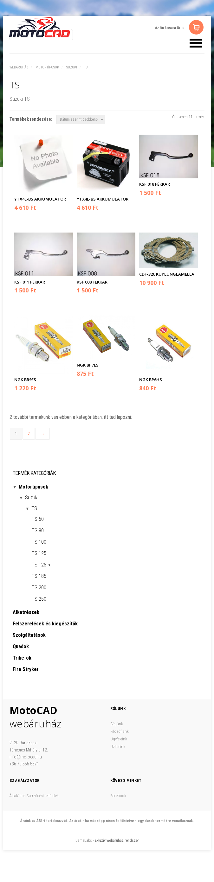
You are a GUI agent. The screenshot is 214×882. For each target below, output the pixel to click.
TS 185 (39, 576)
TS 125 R (41, 565)
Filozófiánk (119, 731)
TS (86, 67)
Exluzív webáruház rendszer (117, 840)
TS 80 (38, 530)
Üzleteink (117, 746)
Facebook (118, 795)
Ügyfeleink (118, 739)
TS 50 (38, 519)
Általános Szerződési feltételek (34, 795)
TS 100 (39, 542)
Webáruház (19, 67)
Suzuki (71, 67)
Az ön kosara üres (169, 27)
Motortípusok (47, 67)
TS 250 (39, 599)
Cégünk (116, 723)
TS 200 (39, 588)
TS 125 (39, 553)
